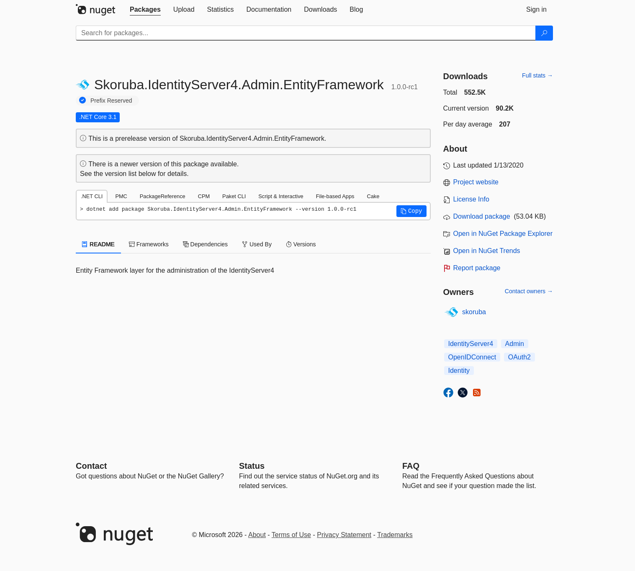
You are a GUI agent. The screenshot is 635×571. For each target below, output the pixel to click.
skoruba (474, 311)
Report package (477, 267)
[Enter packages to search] (306, 33)
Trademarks (395, 534)
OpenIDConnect (472, 357)
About (257, 534)
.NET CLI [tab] (92, 196)
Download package (481, 216)
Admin (514, 343)
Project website (476, 182)
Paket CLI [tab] (234, 196)
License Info (471, 199)
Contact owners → (529, 291)
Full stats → (537, 75)
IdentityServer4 (471, 343)
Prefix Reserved (111, 100)
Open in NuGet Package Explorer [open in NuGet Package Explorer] (503, 233)
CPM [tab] (204, 196)
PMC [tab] (121, 196)
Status (252, 465)
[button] (411, 211)
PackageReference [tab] (162, 196)
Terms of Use (291, 534)
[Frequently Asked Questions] (410, 465)
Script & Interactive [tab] (280, 196)
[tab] (145, 9)
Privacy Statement (344, 534)
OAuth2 (519, 357)
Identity (459, 370)
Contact (91, 465)
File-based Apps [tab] (335, 196)
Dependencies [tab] (205, 244)
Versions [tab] (301, 244)
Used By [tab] (257, 244)
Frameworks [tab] (149, 244)
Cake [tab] (373, 196)
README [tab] (98, 244)
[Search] (544, 33)
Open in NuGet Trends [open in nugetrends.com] (486, 250)
